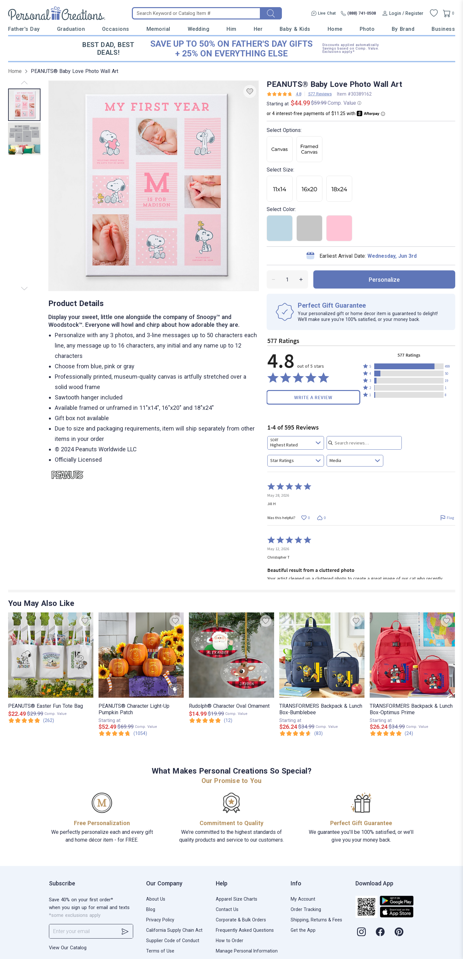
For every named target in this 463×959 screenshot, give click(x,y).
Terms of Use (160, 950)
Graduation (71, 29)
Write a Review (313, 397)
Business (443, 29)
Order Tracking (306, 909)
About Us (155, 899)
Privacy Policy (160, 919)
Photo (367, 29)
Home (335, 29)
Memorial (158, 29)
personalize (384, 279)
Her (258, 29)
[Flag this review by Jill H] (447, 517)
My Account (303, 899)
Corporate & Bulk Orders (241, 919)
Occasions (115, 29)
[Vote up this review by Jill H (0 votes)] (305, 517)
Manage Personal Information (247, 950)
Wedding (199, 29)
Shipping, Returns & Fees (316, 919)
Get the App (303, 930)
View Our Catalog (68, 948)
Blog (150, 909)
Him (231, 29)
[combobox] (295, 443)
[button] (409, 366)
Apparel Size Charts (236, 899)
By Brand (403, 29)
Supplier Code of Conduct (172, 940)
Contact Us (227, 909)
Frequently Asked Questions (245, 930)
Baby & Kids (295, 29)
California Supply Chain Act (174, 930)
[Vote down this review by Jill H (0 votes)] (321, 517)
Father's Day (24, 29)
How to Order (229, 940)
